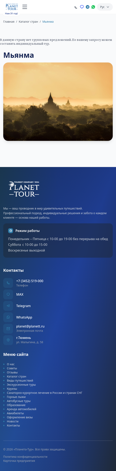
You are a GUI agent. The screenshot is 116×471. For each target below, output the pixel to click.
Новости (10, 421)
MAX (19, 294)
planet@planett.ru (30, 326)
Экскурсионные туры (19, 384)
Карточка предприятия (19, 461)
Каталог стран (28, 21)
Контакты (11, 425)
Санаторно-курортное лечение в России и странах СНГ (42, 393)
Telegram (23, 306)
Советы (10, 368)
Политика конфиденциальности (25, 457)
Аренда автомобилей (19, 409)
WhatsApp (24, 317)
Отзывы (10, 372)
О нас (9, 364)
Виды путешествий (18, 380)
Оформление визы (18, 417)
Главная (8, 21)
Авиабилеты (13, 413)
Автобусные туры (16, 401)
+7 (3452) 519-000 (29, 281)
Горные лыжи (14, 397)
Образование (14, 405)
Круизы (10, 389)
